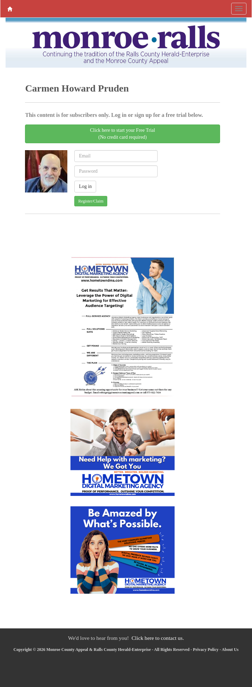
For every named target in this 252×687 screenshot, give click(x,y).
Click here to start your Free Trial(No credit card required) (122, 134)
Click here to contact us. (158, 638)
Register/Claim (90, 201)
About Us (230, 649)
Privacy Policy (206, 649)
